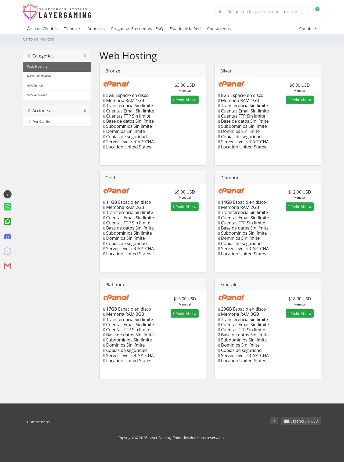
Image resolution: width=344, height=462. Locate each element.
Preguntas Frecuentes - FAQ (137, 28)
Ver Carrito (38, 121)
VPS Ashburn (37, 95)
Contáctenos (219, 28)
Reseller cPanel (39, 76)
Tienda (71, 28)
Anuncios (96, 28)
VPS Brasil (35, 85)
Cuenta (306, 28)
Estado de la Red (185, 28)
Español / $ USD (301, 421)
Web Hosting (37, 66)
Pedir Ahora (184, 99)
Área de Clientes (42, 28)
